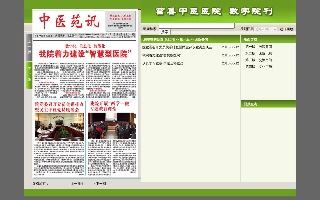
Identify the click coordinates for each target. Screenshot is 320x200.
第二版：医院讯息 (258, 53)
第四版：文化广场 (258, 67)
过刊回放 (286, 29)
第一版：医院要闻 (258, 47)
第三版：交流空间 (258, 60)
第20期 (169, 39)
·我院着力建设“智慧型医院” (161, 55)
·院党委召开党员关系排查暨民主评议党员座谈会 (176, 47)
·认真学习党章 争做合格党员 (162, 63)
